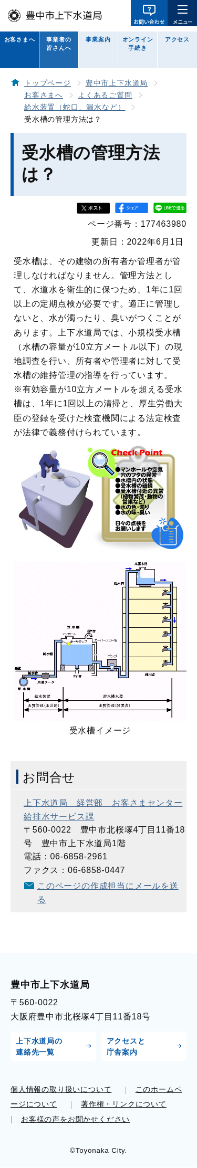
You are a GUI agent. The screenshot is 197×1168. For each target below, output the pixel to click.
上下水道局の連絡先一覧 (39, 1046)
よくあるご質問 (105, 95)
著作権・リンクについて (124, 1104)
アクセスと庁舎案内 (126, 1046)
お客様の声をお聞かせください (75, 1119)
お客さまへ (19, 39)
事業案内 (98, 39)
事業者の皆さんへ (58, 43)
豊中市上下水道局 (117, 83)
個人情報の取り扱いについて (61, 1089)
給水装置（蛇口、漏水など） (74, 107)
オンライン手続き (137, 43)
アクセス (177, 39)
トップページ (47, 83)
